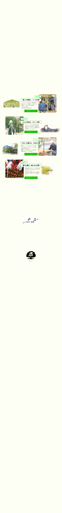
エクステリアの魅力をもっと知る (31, 154)
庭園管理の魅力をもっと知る (31, 177)
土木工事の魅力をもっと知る (31, 131)
